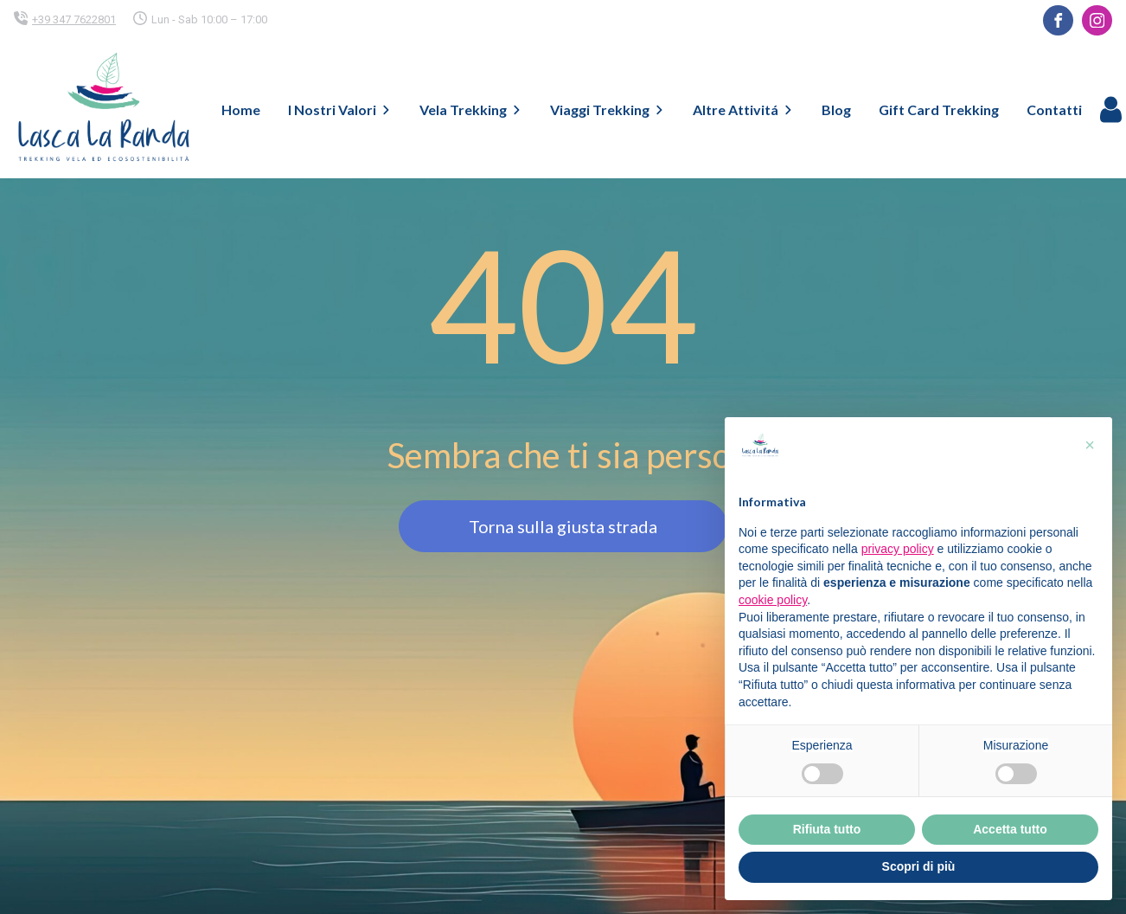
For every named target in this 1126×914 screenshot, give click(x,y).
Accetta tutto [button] (1010, 829)
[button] (1090, 445)
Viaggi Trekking (607, 109)
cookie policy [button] (773, 600)
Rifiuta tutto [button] (827, 829)
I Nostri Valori (340, 109)
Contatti (1054, 109)
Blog (836, 109)
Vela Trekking (470, 109)
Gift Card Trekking (939, 109)
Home (240, 109)
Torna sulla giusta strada (563, 526)
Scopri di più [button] (919, 866)
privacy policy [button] (897, 549)
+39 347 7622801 (74, 19)
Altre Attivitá (743, 109)
